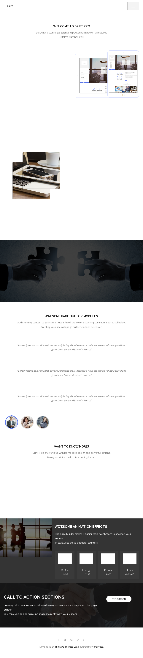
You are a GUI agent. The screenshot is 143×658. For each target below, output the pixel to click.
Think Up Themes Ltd (66, 646)
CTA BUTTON (119, 599)
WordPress (97, 646)
